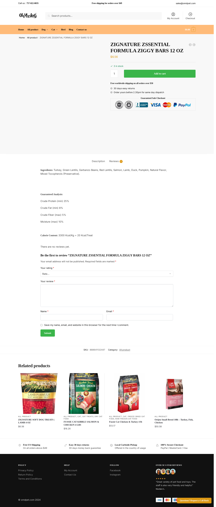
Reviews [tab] (114, 161)
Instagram (115, 474)
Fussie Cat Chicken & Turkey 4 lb (125, 422)
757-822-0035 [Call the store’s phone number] (33, 3)
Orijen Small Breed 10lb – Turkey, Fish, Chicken (174, 421)
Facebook (115, 470)
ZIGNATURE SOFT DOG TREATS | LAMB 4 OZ (36, 421)
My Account (173, 16)
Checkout (190, 16)
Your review (47, 281)
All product (32, 37)
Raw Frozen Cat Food (126, 419)
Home (22, 37)
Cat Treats (88, 416)
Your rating (47, 268)
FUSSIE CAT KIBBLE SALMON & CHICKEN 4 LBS (81, 423)
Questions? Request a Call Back (194, 500)
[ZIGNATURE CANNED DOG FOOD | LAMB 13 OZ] (190, 44)
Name (44, 311)
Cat (79, 416)
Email (110, 311)
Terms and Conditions (30, 478)
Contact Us (70, 474)
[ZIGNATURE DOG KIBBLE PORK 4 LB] (194, 44)
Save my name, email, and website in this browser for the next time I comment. (86, 325)
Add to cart (160, 73)
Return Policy (25, 474)
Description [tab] (98, 161)
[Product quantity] (114, 74)
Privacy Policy (25, 470)
